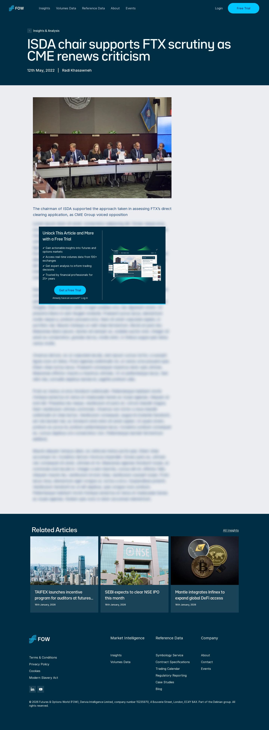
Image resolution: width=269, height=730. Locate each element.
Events (206, 669)
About (115, 8)
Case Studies (165, 682)
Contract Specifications (173, 662)
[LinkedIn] (32, 689)
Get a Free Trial (70, 290)
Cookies (34, 671)
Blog (159, 689)
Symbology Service (169, 655)
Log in (84, 298)
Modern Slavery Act (43, 678)
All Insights (231, 530)
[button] (70, 293)
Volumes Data (120, 662)
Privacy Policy (39, 664)
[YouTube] (40, 689)
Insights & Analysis (43, 30)
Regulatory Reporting (171, 675)
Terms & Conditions (43, 657)
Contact (207, 662)
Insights (116, 655)
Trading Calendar (168, 669)
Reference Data (93, 8)
